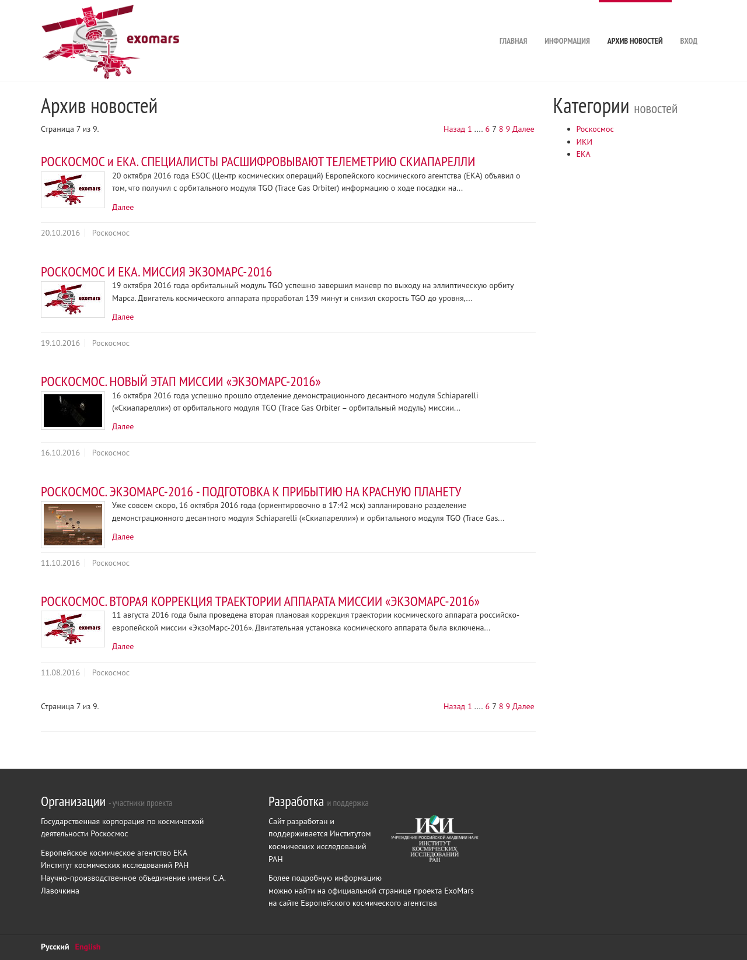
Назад (454, 129)
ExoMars (459, 890)
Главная (513, 23)
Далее (523, 129)
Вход (689, 23)
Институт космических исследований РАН (115, 865)
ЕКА (584, 154)
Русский (55, 946)
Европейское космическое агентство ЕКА (114, 852)
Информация (567, 23)
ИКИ (585, 141)
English (88, 946)
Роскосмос (595, 129)
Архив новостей (635, 23)
